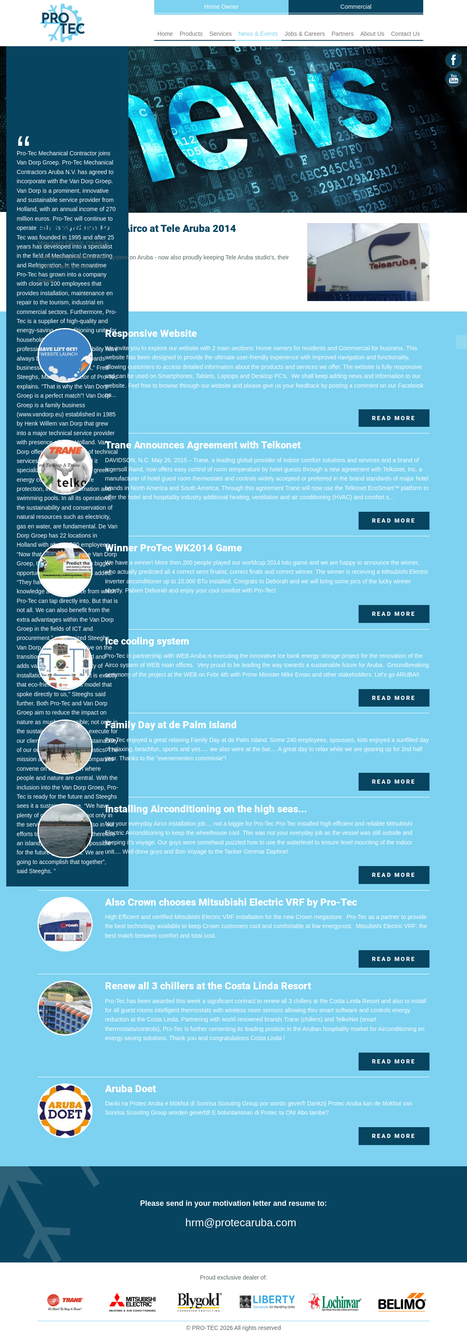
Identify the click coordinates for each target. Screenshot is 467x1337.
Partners (342, 33)
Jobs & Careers (305, 33)
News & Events (258, 33)
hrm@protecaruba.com (240, 1222)
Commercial (356, 6)
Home (165, 33)
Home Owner (221, 6)
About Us (372, 33)
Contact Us (405, 33)
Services (220, 33)
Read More (394, 418)
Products (191, 33)
